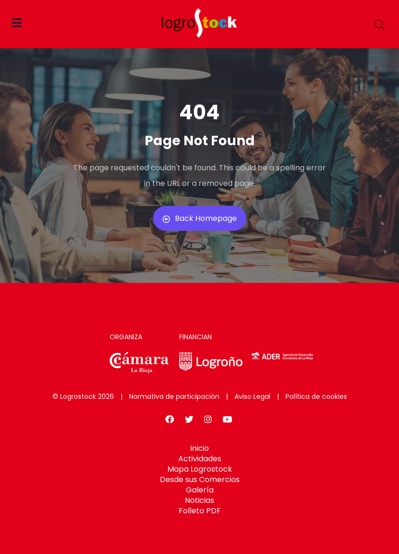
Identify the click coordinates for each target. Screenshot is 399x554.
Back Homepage (200, 218)
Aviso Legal (252, 396)
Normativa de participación (174, 396)
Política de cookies (316, 396)
